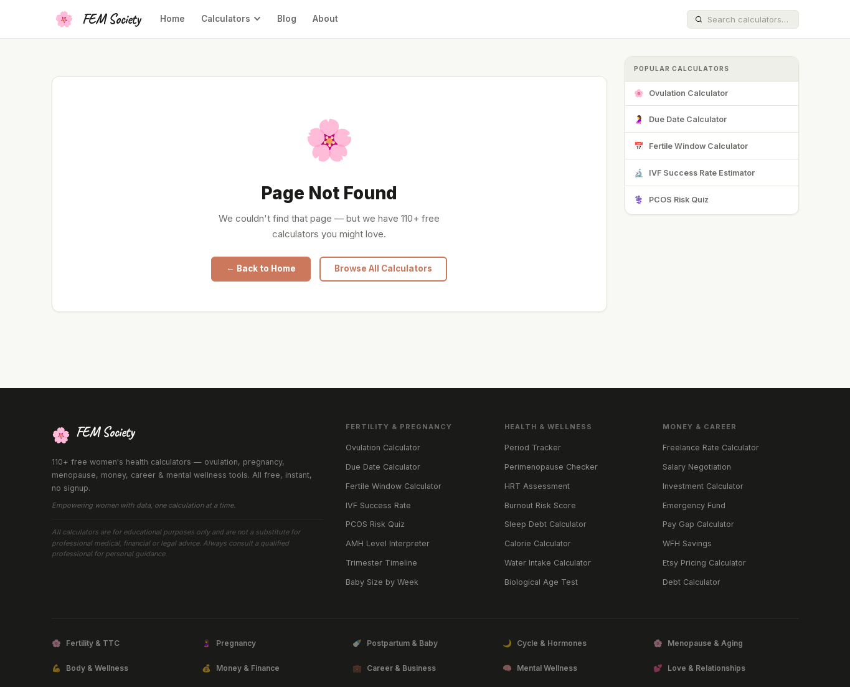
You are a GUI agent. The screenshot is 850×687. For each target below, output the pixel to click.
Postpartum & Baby (395, 643)
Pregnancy (229, 643)
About (325, 19)
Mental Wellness (540, 668)
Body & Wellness (90, 668)
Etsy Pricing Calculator (704, 562)
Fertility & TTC (86, 643)
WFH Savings (687, 543)
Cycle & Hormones (545, 643)
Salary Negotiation (697, 466)
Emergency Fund (694, 505)
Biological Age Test (541, 582)
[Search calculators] (749, 19)
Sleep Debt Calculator (545, 524)
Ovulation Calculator (681, 93)
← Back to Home (261, 268)
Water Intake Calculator (547, 562)
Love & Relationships (699, 668)
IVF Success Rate (378, 505)
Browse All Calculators (383, 268)
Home (172, 19)
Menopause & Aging (698, 643)
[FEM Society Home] (96, 19)
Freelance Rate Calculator (711, 447)
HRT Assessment (537, 486)
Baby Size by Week (382, 582)
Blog (286, 19)
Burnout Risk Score (540, 505)
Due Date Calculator (680, 119)
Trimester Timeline (381, 562)
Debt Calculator (691, 582)
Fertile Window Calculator (691, 146)
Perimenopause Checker (551, 466)
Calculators (231, 19)
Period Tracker (532, 447)
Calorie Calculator (537, 543)
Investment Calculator (703, 486)
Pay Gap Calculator (698, 524)
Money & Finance (241, 668)
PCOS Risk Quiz (671, 200)
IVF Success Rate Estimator (694, 173)
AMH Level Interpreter (388, 543)
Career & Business (394, 668)
